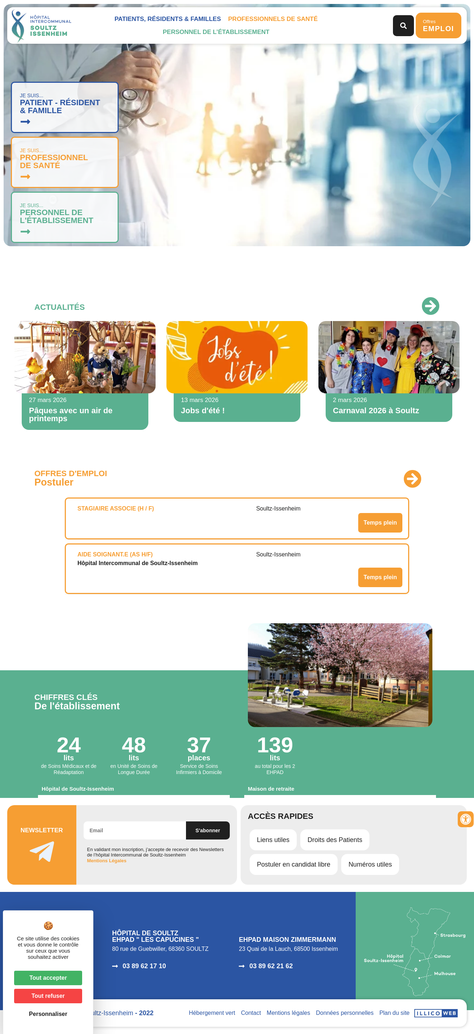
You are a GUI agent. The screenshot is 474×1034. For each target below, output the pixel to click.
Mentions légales (288, 1013)
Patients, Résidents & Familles (167, 19)
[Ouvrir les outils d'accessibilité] (466, 819)
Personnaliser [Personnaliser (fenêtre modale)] (48, 1014)
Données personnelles (344, 1013)
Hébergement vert (212, 1013)
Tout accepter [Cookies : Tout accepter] (48, 978)
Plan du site (394, 1013)
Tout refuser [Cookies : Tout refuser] (48, 996)
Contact (251, 1013)
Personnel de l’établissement (216, 32)
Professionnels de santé (273, 19)
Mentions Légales (107, 860)
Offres (438, 26)
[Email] (135, 830)
